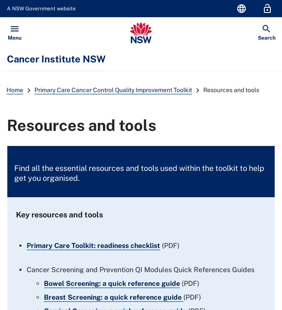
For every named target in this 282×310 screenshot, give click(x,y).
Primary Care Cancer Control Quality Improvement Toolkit (113, 90)
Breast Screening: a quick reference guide (113, 297)
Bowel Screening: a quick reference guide (112, 283)
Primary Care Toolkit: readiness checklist (93, 246)
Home (14, 90)
